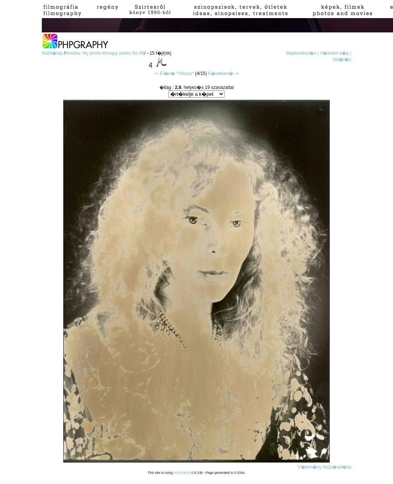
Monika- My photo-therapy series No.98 (104, 53)
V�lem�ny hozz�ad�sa (325, 467)
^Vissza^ (185, 73)
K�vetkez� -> (223, 73)
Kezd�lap (53, 53)
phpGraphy (182, 473)
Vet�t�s (342, 59)
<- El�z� (164, 73)
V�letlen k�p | (335, 53)
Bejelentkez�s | (302, 53)
